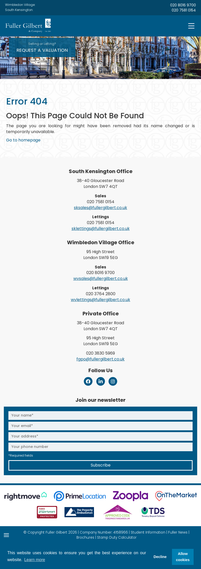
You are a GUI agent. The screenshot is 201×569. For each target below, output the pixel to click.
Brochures (85, 537)
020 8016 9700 (183, 5)
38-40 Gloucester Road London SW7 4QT (100, 183)
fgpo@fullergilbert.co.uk (100, 359)
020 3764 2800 (100, 294)
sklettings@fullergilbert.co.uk (101, 228)
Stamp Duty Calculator (117, 537)
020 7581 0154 (184, 10)
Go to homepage (23, 140)
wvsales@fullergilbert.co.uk (100, 278)
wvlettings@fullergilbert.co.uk (100, 300)
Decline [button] (160, 557)
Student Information (148, 532)
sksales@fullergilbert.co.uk (100, 208)
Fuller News (177, 532)
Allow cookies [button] (183, 557)
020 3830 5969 (100, 353)
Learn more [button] (34, 560)
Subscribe (101, 465)
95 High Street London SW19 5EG (100, 255)
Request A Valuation (42, 47)
